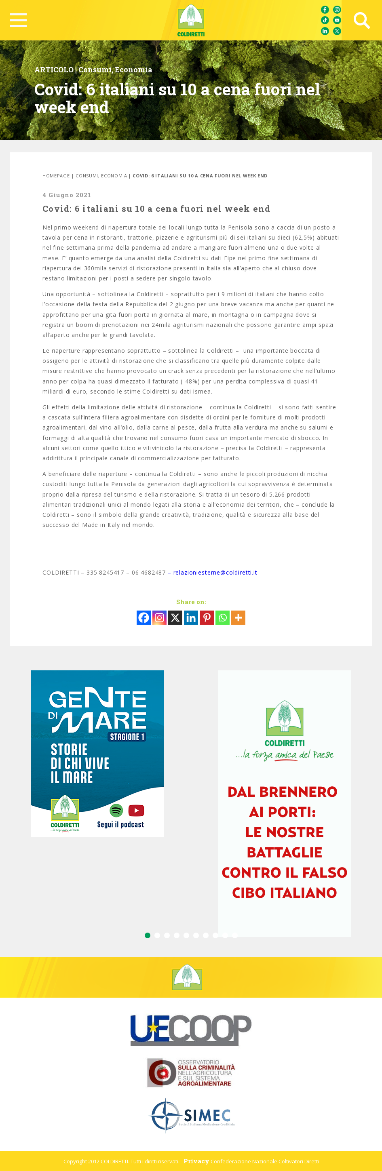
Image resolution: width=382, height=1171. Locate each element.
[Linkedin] (191, 618)
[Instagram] (159, 618)
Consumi (95, 69)
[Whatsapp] (222, 618)
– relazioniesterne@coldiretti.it (212, 572)
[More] (238, 618)
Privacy (196, 1161)
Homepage (56, 176)
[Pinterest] (207, 618)
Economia (133, 69)
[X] (175, 618)
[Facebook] (144, 618)
